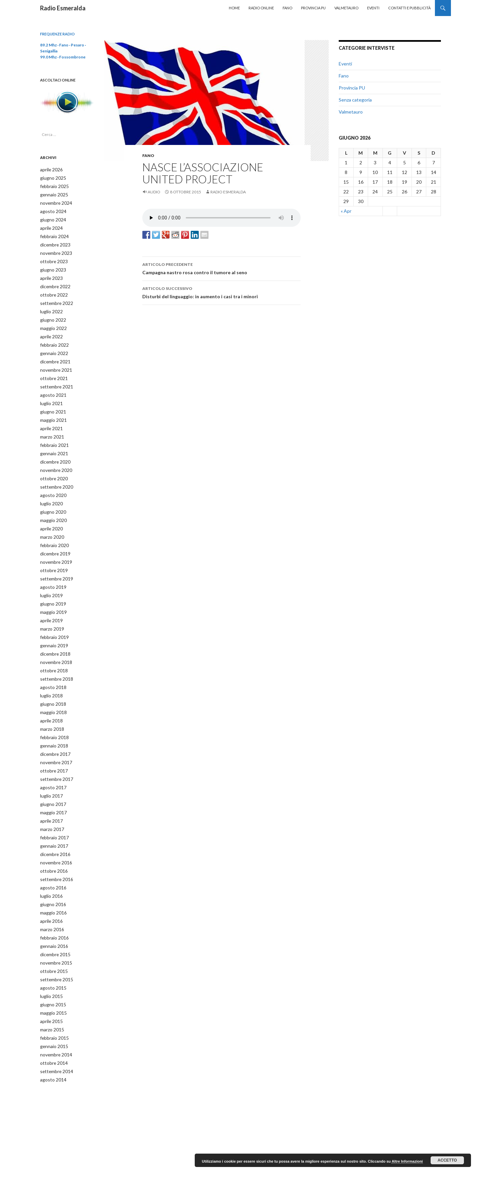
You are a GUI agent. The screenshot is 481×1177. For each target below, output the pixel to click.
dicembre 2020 (53, 450)
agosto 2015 (51, 955)
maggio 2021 (51, 409)
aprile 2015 (50, 987)
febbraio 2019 (52, 618)
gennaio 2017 (52, 818)
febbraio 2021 (52, 434)
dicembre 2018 (53, 634)
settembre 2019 (54, 562)
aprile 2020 (50, 514)
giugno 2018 (51, 682)
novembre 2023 (54, 249)
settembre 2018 (54, 658)
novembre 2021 (54, 361)
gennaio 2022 (52, 345)
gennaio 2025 (52, 193)
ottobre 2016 (51, 842)
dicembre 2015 (53, 923)
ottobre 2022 (51, 289)
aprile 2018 (50, 698)
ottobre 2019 (51, 554)
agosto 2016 (51, 858)
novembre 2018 (54, 642)
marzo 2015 (51, 995)
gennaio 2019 (52, 626)
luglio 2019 (50, 578)
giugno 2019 (51, 586)
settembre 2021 (54, 377)
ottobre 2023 (51, 257)
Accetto (447, 1160)
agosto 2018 (51, 666)
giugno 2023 (51, 265)
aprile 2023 (50, 273)
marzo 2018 (51, 706)
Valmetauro (346, 8)
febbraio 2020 (52, 530)
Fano (287, 8)
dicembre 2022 (53, 281)
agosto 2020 (51, 482)
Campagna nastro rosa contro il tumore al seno (221, 268)
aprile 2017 (50, 794)
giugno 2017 (51, 778)
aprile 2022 (50, 329)
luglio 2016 (50, 866)
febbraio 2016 (52, 906)
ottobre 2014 (51, 1027)
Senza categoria (355, 100)
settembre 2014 (54, 1035)
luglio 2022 (50, 305)
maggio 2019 (51, 594)
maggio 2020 (51, 506)
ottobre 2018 (51, 650)
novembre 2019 (54, 546)
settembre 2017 (54, 754)
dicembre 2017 (53, 730)
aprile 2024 (50, 225)
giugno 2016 (51, 874)
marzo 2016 (51, 898)
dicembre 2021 (53, 353)
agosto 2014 (51, 1043)
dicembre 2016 (53, 826)
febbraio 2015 (52, 1003)
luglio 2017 (50, 770)
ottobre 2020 (51, 466)
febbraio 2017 (52, 810)
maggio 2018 (51, 690)
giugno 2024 (51, 217)
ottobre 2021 (51, 369)
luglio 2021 (50, 393)
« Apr (346, 211)
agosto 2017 (51, 762)
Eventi (373, 8)
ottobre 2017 (51, 746)
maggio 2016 (51, 882)
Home (234, 8)
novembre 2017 (54, 738)
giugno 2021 (51, 401)
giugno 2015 (51, 971)
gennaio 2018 (52, 722)
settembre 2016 (54, 850)
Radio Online (261, 8)
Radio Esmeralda (63, 8)
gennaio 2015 (52, 1011)
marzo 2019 (51, 610)
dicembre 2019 (53, 538)
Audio (154, 191)
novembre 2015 (54, 931)
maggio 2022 (51, 321)
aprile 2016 (50, 890)
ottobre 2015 (51, 939)
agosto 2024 (51, 209)
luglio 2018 (50, 674)
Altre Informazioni (407, 1161)
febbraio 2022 (52, 337)
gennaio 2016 (52, 914)
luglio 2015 (50, 963)
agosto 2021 (51, 385)
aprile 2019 (50, 602)
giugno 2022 (51, 313)
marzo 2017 (51, 802)
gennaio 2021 (52, 442)
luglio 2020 (50, 490)
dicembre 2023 (53, 241)
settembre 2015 (54, 947)
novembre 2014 (54, 1019)
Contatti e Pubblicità (409, 8)
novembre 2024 (54, 201)
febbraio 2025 (52, 185)
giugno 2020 (51, 498)
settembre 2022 (54, 297)
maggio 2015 (51, 979)
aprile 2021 (50, 418)
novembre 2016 (54, 834)
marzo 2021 (51, 426)
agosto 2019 (51, 570)
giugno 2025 (51, 177)
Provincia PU (313, 8)
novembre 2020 (54, 458)
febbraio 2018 (52, 714)
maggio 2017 (51, 786)
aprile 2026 (50, 169)
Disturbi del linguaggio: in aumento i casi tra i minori (221, 292)
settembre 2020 (54, 474)
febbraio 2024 (52, 233)
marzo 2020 (51, 522)
